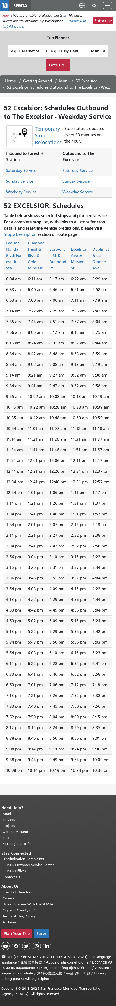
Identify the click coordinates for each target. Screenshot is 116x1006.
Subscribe (103, 20)
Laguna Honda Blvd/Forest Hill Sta (14, 255)
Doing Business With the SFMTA (28, 904)
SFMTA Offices (14, 871)
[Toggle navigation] (107, 5)
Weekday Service (21, 192)
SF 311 (8, 838)
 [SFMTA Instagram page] (37, 946)
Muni (63, 81)
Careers (8, 898)
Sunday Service (19, 181)
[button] (82, 5)
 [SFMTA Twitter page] (26, 946)
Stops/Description (20, 234)
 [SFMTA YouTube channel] (5, 946)
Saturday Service (21, 170)
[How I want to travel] (98, 51)
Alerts (7, 15)
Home (10, 81)
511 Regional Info (17, 844)
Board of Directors (17, 892)
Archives (9, 922)
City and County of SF (20, 910)
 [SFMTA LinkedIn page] (47, 946)
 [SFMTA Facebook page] (16, 946)
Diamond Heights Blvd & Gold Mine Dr (36, 255)
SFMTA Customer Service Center (28, 865)
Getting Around (37, 81)
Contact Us (11, 877)
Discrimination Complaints (23, 859)
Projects (9, 826)
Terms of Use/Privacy (19, 916)
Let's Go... (58, 65)
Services (9, 820)
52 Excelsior (86, 81)
